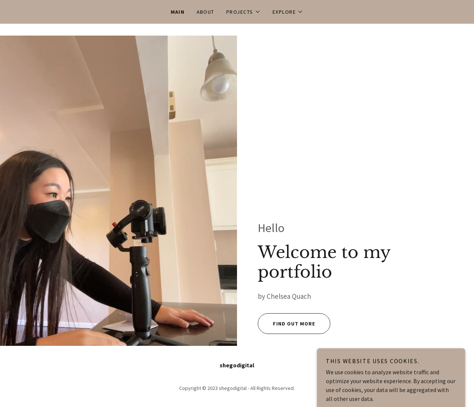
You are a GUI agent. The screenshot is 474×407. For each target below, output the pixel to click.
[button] (243, 11)
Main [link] (178, 12)
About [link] (206, 12)
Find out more (286, 323)
